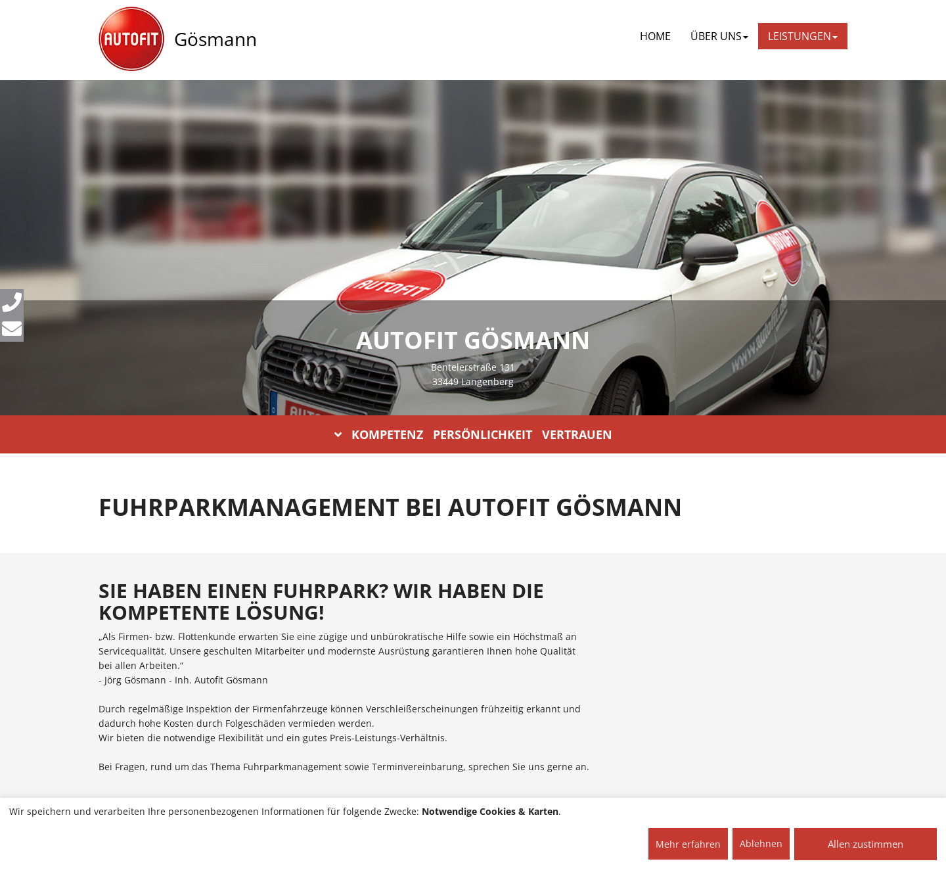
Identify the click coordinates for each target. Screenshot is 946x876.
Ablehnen (761, 843)
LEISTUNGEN (803, 36)
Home (655, 36)
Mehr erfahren (688, 844)
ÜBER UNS (719, 36)
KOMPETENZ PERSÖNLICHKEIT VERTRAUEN (473, 434)
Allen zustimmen (865, 843)
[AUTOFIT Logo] (131, 39)
